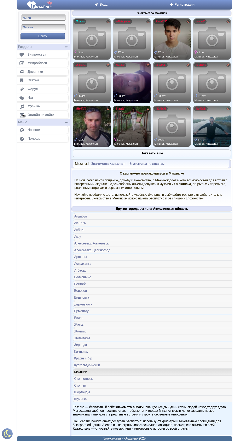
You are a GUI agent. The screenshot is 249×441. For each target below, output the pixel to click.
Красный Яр (83, 358)
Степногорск (83, 378)
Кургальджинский (87, 365)
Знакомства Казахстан (107, 163)
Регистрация (182, 4)
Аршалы (80, 257)
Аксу (77, 236)
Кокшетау (81, 351)
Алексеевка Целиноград (92, 250)
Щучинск (80, 399)
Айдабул (80, 216)
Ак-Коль (80, 223)
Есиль (78, 318)
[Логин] (43, 18)
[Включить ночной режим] (7, 435)
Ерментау (81, 311)
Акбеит (79, 230)
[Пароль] (43, 27)
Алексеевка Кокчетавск (91, 243)
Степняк (80, 385)
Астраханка (82, 263)
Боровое (80, 290)
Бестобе (80, 284)
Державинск (83, 304)
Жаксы (79, 324)
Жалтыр (80, 331)
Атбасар (80, 270)
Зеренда (80, 345)
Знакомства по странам (146, 163)
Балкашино (82, 277)
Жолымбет (82, 338)
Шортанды (82, 392)
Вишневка (81, 297)
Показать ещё (152, 153)
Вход (101, 4)
